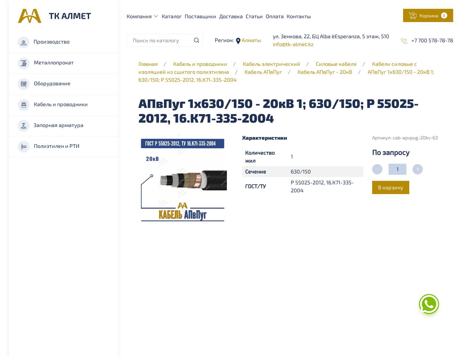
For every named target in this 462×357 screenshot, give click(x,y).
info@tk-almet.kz (293, 44)
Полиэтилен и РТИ (48, 147)
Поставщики (200, 16)
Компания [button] (143, 16)
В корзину (390, 187)
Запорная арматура (50, 126)
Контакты (299, 16)
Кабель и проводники (53, 105)
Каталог (172, 16)
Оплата (275, 16)
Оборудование (44, 84)
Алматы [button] (250, 40)
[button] (428, 15)
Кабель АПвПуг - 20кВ (325, 72)
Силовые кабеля (337, 64)
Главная (148, 64)
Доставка (231, 16)
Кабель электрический (271, 64)
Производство (44, 42)
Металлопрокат (46, 63)
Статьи (254, 16)
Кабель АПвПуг (263, 72)
